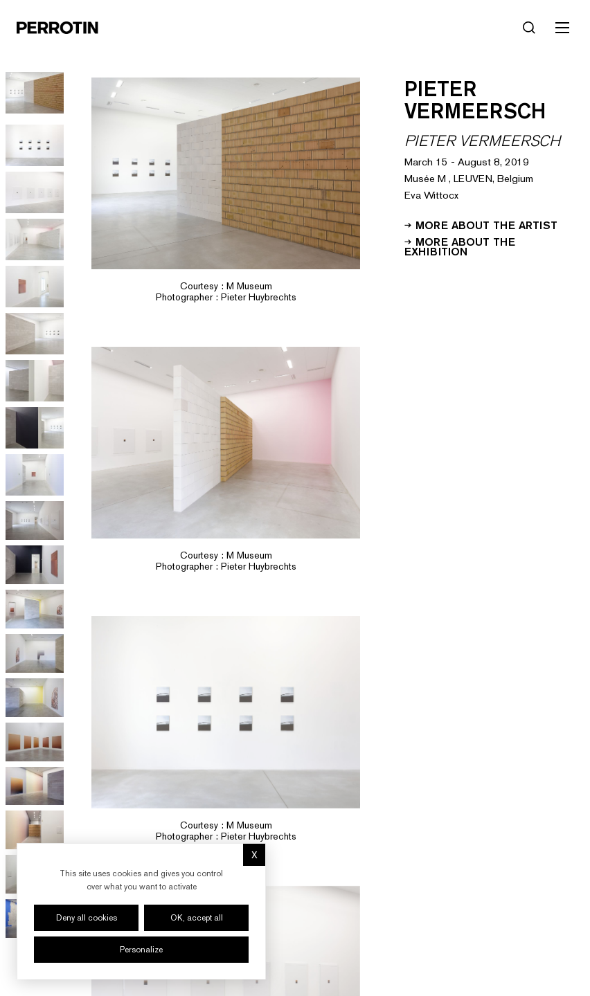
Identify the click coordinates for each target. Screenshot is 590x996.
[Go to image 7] (35, 333)
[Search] (529, 28)
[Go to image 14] (35, 653)
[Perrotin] (57, 27)
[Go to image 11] (35, 520)
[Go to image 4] (35, 192)
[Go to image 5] (35, 239)
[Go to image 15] (35, 697)
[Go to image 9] (35, 428)
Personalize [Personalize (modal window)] (141, 949)
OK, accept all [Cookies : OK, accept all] (196, 917)
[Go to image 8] (35, 380)
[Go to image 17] (35, 786)
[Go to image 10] (35, 475)
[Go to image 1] (35, 93)
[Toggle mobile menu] (562, 28)
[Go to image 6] (35, 286)
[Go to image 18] (35, 830)
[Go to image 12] (35, 564)
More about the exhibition (459, 245)
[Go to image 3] (35, 145)
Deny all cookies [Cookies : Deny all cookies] (86, 917)
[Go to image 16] (35, 742)
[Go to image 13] (35, 609)
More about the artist (480, 224)
